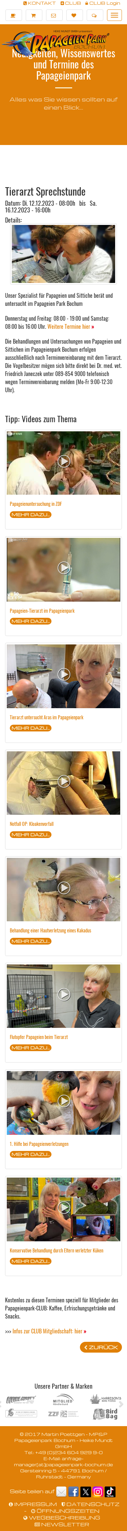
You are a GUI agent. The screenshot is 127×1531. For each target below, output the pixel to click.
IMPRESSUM (33, 1504)
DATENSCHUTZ (91, 1504)
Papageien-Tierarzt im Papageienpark (42, 610)
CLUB (71, 3)
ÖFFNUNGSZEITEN (65, 1510)
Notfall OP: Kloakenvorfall (32, 823)
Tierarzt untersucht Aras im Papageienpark (46, 717)
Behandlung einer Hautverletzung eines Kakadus (50, 930)
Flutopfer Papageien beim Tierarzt (39, 1036)
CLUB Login (102, 3)
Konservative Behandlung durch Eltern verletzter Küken (56, 1250)
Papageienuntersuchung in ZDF (36, 503)
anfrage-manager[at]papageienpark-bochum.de (63, 1461)
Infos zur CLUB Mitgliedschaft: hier (49, 1331)
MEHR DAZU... (31, 514)
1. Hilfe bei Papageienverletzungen (39, 1143)
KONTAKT (39, 3)
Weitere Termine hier (70, 326)
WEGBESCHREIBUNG (61, 1517)
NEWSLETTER (62, 1524)
